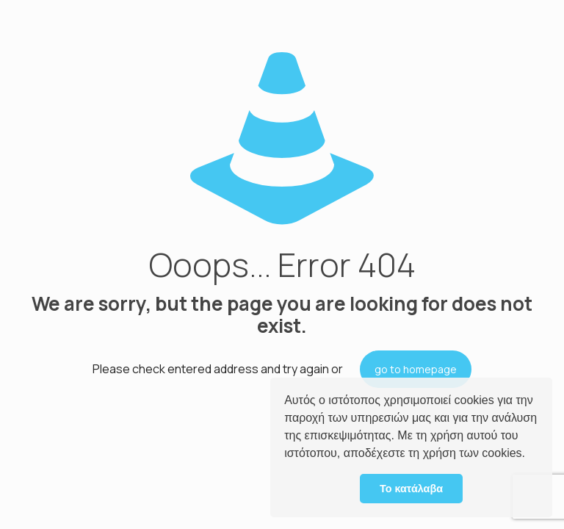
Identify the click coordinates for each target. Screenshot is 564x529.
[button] (530, 455)
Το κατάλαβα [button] (411, 488)
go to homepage (416, 369)
